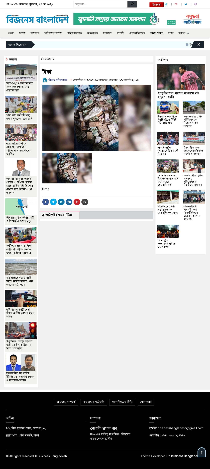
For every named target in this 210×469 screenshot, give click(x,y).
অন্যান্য (182, 33)
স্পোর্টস (120, 33)
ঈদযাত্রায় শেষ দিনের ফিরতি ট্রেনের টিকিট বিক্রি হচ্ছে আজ (168, 120)
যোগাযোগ (146, 402)
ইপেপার (156, 4)
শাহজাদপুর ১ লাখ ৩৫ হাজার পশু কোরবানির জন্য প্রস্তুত (168, 209)
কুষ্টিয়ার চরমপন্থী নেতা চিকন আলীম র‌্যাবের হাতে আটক (20, 313)
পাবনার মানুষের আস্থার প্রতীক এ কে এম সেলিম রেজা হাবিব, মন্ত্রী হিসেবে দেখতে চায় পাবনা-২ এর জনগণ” (19, 186)
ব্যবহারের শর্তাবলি (93, 402)
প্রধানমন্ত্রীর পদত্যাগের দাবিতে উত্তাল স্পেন (166, 244)
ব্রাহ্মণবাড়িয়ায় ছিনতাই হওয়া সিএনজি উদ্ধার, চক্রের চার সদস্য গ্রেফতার (192, 213)
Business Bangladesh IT (187, 456)
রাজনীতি (35, 33)
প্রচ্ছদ (11, 33)
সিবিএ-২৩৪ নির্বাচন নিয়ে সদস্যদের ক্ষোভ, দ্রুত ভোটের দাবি (19, 87)
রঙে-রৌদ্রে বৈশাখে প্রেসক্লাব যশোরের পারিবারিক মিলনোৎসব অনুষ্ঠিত (18, 149)
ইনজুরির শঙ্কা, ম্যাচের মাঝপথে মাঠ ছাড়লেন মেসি (178, 95)
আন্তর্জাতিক (92, 33)
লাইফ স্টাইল (156, 33)
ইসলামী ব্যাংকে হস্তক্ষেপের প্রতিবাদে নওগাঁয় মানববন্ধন (193, 151)
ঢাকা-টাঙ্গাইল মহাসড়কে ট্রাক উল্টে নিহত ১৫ (168, 151)
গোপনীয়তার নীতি (122, 402)
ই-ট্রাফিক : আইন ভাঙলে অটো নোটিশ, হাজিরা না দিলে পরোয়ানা (19, 345)
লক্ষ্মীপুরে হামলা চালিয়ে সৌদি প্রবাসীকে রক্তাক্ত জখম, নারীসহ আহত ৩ (19, 249)
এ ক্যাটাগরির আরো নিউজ (57, 215)
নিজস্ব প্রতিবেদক (54, 80)
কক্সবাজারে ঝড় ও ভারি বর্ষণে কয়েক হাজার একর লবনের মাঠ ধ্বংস (19, 281)
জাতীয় (22, 33)
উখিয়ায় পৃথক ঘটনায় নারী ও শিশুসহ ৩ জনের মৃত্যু (20, 219)
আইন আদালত (75, 33)
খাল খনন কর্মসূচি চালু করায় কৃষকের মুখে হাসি (19, 116)
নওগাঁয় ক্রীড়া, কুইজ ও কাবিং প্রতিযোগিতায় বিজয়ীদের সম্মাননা (193, 180)
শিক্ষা (170, 33)
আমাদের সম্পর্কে (66, 402)
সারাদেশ (107, 33)
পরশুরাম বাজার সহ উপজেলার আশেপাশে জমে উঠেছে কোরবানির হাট (168, 180)
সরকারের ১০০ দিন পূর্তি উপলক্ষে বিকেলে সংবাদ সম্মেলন (193, 121)
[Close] (196, 45)
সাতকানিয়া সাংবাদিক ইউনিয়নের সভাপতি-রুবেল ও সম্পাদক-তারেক (20, 377)
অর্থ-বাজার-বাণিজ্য (53, 33)
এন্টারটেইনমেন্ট (137, 33)
